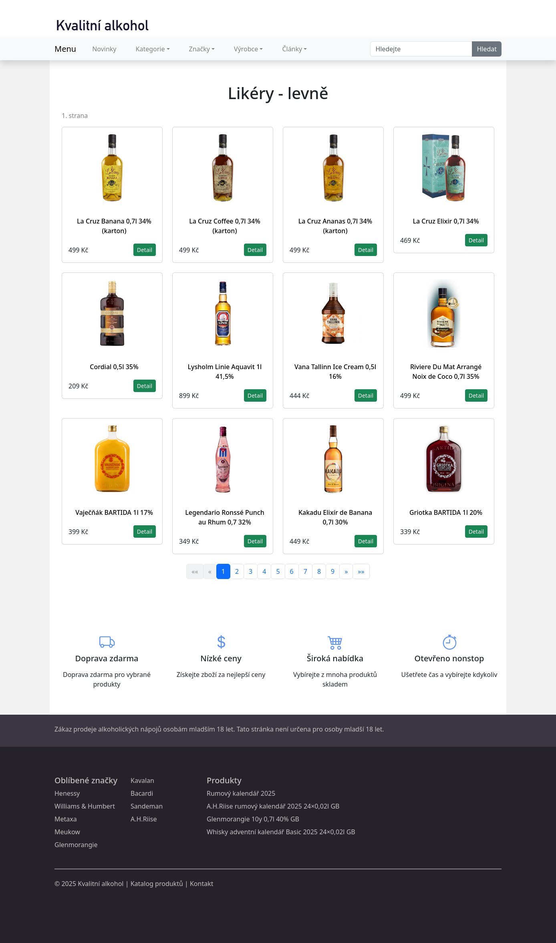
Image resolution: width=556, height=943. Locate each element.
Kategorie (150, 49)
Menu (65, 48)
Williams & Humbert (84, 806)
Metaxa (65, 819)
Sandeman (147, 806)
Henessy (67, 793)
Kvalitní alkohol (100, 883)
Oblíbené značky (85, 780)
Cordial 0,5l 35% (114, 366)
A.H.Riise (144, 819)
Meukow (67, 831)
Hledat (487, 49)
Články (292, 49)
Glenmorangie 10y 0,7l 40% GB (253, 819)
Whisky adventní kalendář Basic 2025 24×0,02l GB (281, 831)
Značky (199, 49)
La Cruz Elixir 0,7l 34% (446, 221)
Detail (144, 250)
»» (361, 571)
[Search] (421, 49)
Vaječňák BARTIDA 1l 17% (114, 512)
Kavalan (142, 780)
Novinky (104, 49)
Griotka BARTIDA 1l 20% (445, 512)
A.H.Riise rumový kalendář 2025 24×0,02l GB (273, 806)
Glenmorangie (75, 844)
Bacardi (142, 793)
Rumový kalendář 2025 (241, 793)
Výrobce (246, 49)
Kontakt (202, 883)
